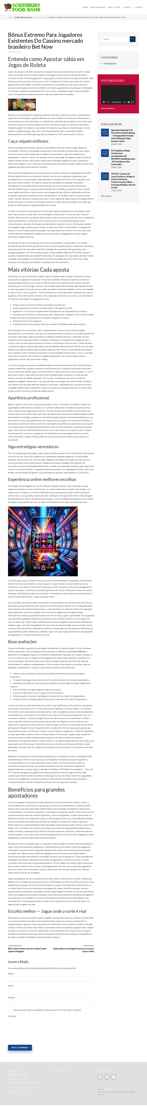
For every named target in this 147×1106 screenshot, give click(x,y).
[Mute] (129, 103)
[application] (118, 95)
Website (11, 998)
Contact (138, 8)
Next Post (88, 946)
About (127, 8)
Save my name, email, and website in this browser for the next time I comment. (47, 1010)
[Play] (104, 103)
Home (84, 8)
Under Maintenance (23, 18)
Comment (12, 1017)
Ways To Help (114, 8)
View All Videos (108, 109)
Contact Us (57, 1076)
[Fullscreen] (132, 103)
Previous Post (15, 946)
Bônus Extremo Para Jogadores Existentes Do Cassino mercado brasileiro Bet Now (45, 41)
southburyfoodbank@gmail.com (27, 1083)
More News (106, 197)
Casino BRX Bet (78, 652)
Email (10, 986)
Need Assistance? (97, 8)
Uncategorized (40, 18)
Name (10, 974)
